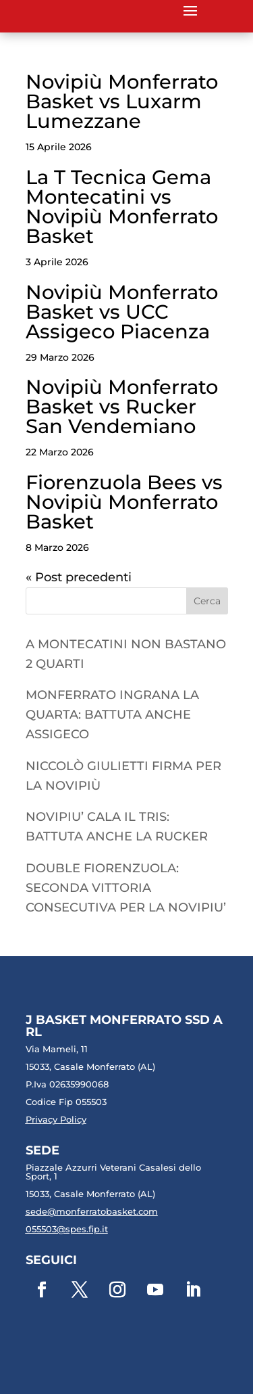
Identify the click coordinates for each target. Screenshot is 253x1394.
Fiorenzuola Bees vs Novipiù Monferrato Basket (124, 501)
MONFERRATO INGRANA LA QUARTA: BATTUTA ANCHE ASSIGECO (112, 715)
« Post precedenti (79, 577)
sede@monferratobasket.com (92, 1211)
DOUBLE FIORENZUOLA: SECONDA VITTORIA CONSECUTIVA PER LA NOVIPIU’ (126, 888)
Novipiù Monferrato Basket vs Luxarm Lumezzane (122, 101)
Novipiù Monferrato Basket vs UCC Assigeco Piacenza (122, 311)
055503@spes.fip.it (67, 1228)
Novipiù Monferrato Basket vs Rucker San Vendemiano (122, 406)
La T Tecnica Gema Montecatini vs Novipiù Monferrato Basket (122, 206)
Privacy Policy (56, 1119)
